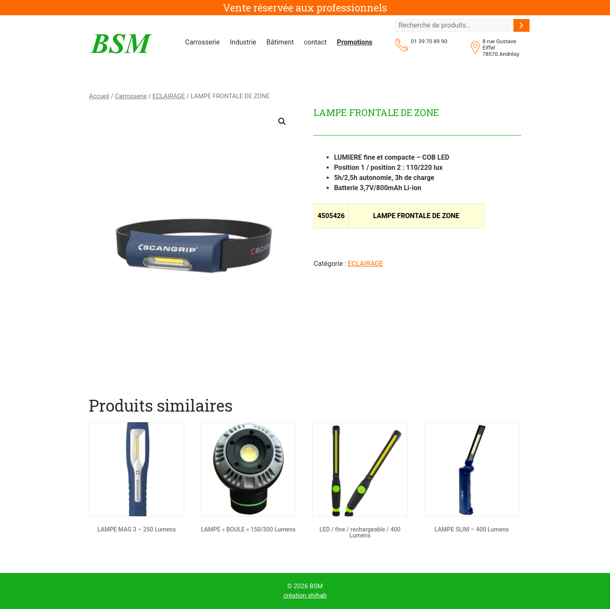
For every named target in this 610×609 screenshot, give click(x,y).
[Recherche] (521, 25)
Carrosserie (202, 42)
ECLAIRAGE (168, 96)
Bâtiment (280, 42)
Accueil (99, 96)
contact (315, 42)
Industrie (243, 42)
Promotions (354, 42)
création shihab (305, 595)
